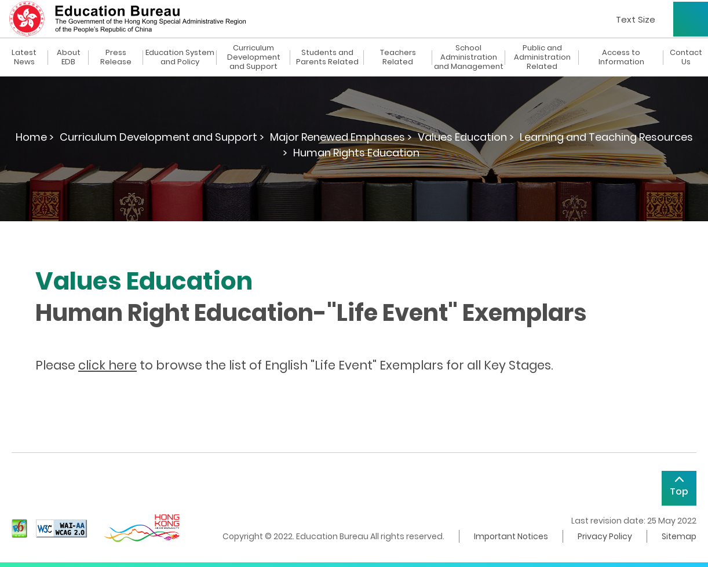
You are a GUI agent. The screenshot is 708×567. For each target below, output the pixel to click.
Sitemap (679, 536)
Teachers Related (398, 57)
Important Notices (511, 536)
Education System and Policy (179, 57)
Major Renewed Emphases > (341, 137)
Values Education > (466, 137)
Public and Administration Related (542, 57)
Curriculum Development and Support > (162, 137)
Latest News (24, 57)
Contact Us (686, 57)
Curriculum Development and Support (253, 57)
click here (107, 365)
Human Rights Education (356, 152)
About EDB (69, 57)
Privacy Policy (605, 536)
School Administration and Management (468, 57)
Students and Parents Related (327, 57)
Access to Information (621, 57)
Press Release (116, 57)
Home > (35, 137)
